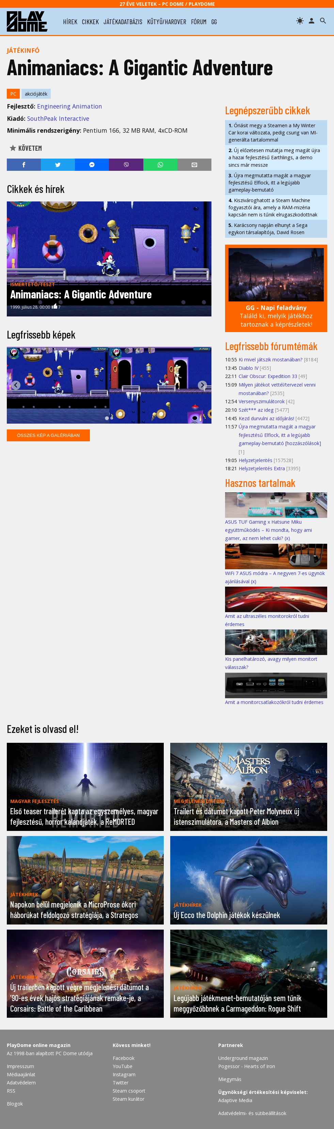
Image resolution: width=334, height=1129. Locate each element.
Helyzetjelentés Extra (262, 468)
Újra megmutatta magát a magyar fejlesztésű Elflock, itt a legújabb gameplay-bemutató (269, 182)
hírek (70, 21)
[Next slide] (202, 385)
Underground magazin (243, 1058)
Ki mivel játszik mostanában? (271, 359)
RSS (11, 1090)
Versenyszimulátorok (262, 401)
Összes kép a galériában (48, 435)
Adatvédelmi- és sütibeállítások (252, 1113)
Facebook (123, 1058)
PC (13, 94)
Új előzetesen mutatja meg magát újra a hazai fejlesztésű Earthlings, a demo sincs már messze (274, 157)
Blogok (15, 1103)
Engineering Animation (69, 106)
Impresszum (20, 1066)
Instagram (124, 1074)
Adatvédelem (21, 1082)
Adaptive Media (235, 1100)
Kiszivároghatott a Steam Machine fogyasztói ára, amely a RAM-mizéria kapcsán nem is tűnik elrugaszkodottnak (272, 207)
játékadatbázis (123, 21)
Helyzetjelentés (255, 460)
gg (214, 21)
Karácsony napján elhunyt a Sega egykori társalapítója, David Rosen (267, 228)
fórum (199, 21)
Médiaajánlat (21, 1074)
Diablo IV (248, 368)
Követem (25, 148)
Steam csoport (129, 1090)
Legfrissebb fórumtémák (271, 345)
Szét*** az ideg (256, 410)
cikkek (90, 21)
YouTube (122, 1066)
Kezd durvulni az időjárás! (266, 418)
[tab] (107, 418)
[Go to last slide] (15, 385)
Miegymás (229, 1079)
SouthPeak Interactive (58, 118)
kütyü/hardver (166, 21)
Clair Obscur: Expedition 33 (268, 376)
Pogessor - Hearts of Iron (246, 1066)
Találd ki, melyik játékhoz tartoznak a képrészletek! (276, 316)
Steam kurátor (128, 1099)
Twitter (120, 1082)
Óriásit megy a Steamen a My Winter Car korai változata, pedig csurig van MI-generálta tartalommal (273, 132)
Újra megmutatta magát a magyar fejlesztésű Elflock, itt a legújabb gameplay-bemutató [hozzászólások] (280, 434)
